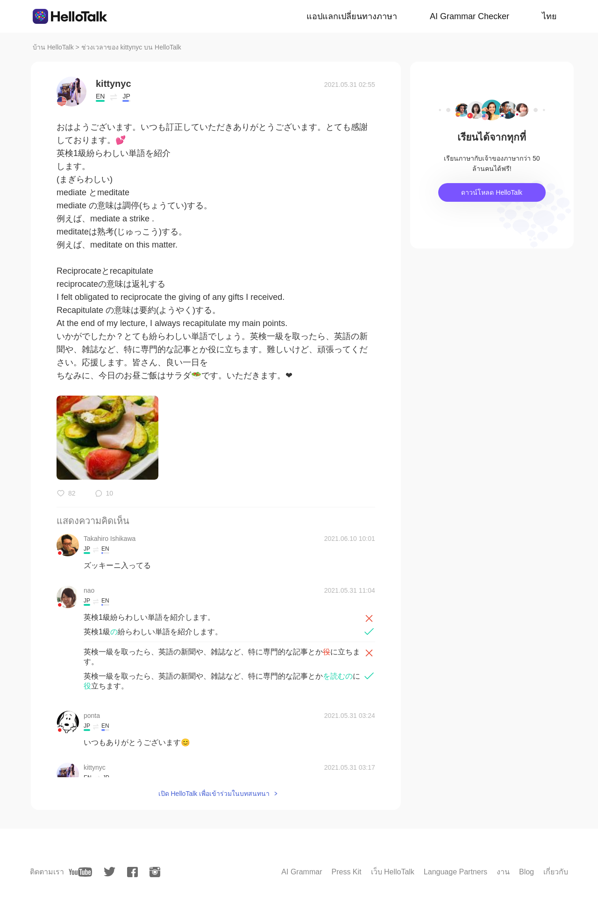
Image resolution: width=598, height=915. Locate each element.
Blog (526, 872)
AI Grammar (301, 872)
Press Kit (346, 872)
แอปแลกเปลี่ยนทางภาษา (351, 16)
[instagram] (155, 872)
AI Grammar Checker (469, 16)
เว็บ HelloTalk (392, 872)
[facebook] (132, 872)
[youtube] (80, 872)
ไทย (549, 16)
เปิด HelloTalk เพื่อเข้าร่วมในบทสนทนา (214, 793)
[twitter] (109, 872)
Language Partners (455, 872)
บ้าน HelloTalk (53, 47)
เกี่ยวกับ (555, 872)
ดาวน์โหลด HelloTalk (491, 192)
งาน (503, 872)
